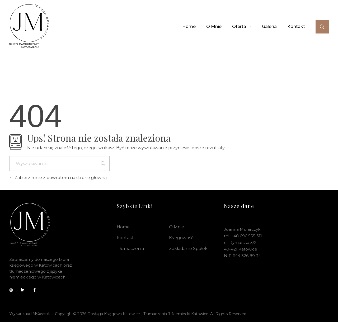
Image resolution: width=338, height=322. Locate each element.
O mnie (176, 226)
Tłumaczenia (130, 248)
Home (123, 226)
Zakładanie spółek (188, 248)
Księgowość (181, 237)
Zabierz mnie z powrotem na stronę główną (58, 177)
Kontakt (125, 237)
